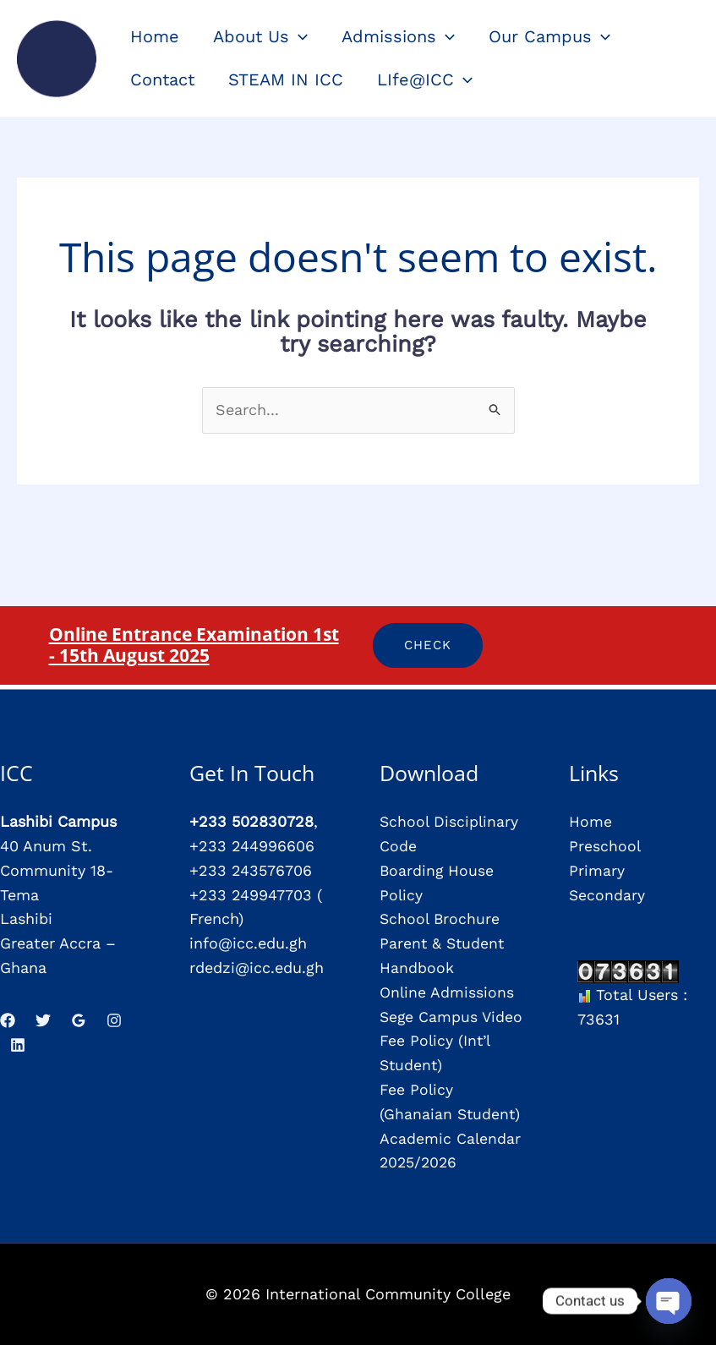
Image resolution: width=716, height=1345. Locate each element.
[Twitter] (43, 1020)
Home (590, 821)
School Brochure (441, 918)
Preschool (605, 846)
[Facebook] (7, 1020)
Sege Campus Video (452, 1016)
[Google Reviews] (78, 1020)
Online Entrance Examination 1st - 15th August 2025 (194, 644)
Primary (597, 870)
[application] (298, 36)
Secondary (607, 895)
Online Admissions (447, 992)
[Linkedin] (17, 1044)
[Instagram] (114, 1020)
